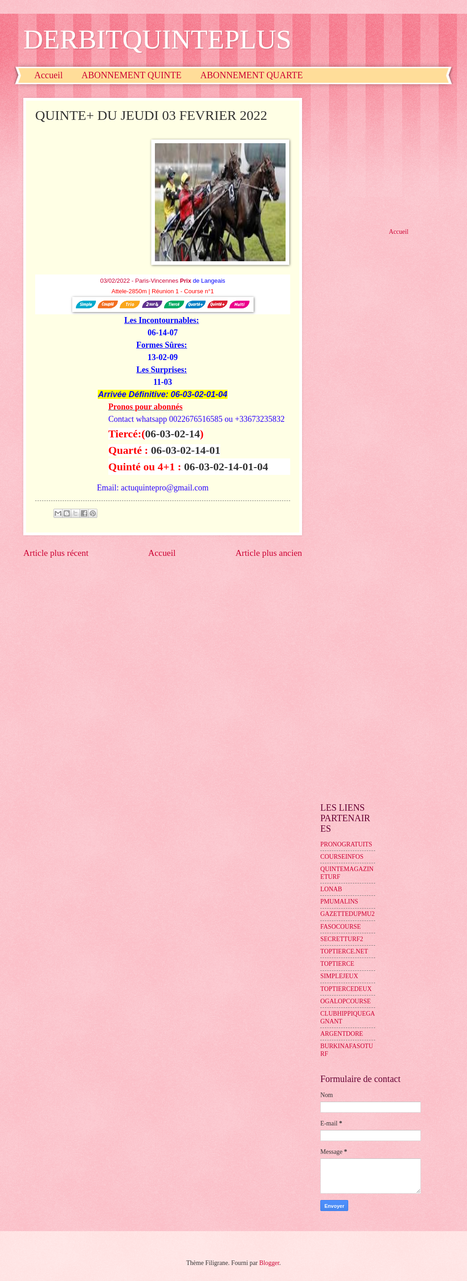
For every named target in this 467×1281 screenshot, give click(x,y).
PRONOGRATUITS (346, 844)
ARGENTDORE (341, 1033)
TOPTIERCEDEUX (345, 988)
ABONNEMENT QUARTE (251, 75)
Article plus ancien (268, 553)
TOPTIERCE (337, 963)
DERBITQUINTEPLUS (157, 39)
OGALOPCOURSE (345, 1001)
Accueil (48, 75)
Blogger (269, 1262)
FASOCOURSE (340, 926)
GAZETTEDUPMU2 (347, 913)
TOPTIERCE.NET (344, 951)
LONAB (331, 889)
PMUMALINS (339, 901)
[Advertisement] (382, 155)
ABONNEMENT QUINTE (131, 75)
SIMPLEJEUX (339, 976)
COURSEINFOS (341, 856)
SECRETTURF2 (341, 939)
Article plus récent (56, 553)
